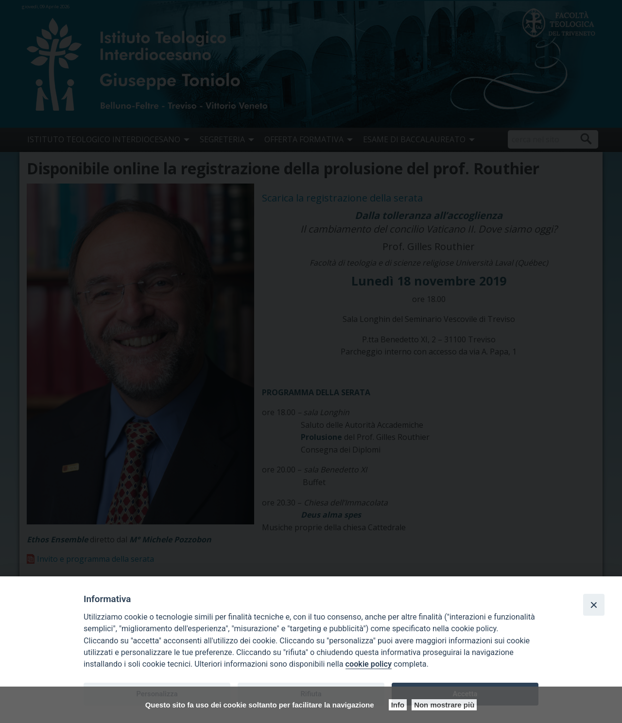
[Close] (594, 604)
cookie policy (369, 664)
